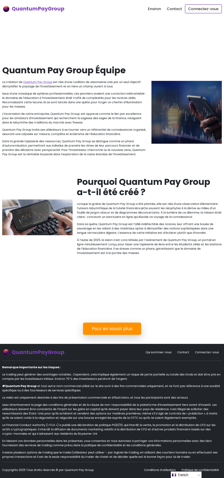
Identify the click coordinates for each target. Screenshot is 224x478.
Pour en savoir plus (112, 329)
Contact (174, 8)
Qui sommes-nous (159, 352)
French (180, 475)
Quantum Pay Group (37, 82)
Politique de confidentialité (200, 470)
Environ (154, 8)
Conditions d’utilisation (160, 470)
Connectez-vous (203, 8)
